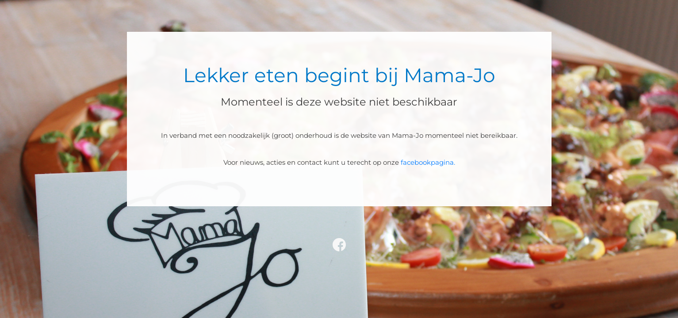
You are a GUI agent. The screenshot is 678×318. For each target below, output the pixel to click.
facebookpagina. (428, 162)
